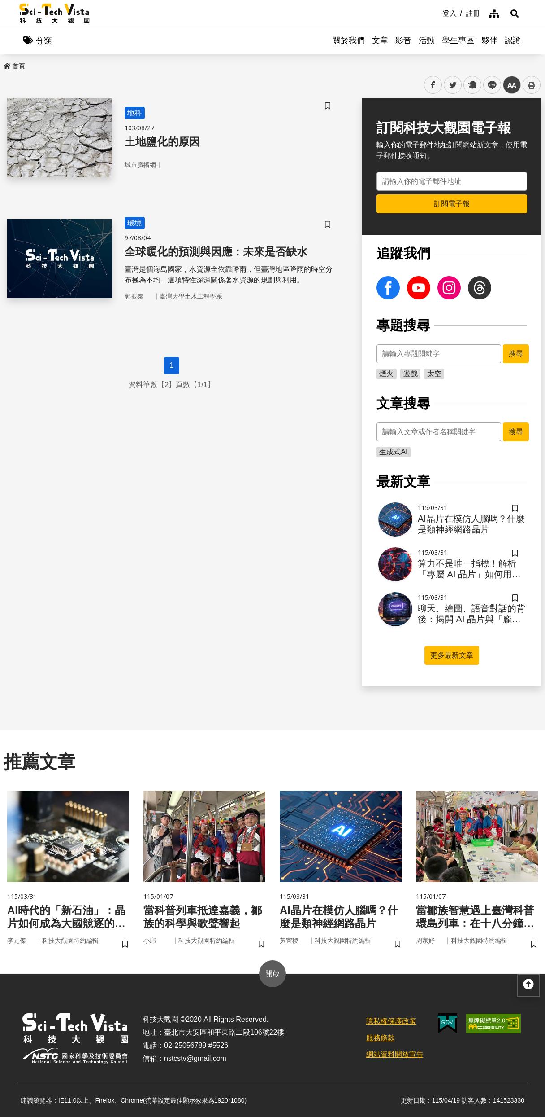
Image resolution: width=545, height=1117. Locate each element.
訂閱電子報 (452, 203)
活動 (427, 40)
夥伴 (489, 40)
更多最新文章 (451, 655)
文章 (380, 40)
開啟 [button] (272, 973)
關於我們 (349, 40)
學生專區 (458, 40)
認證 (513, 40)
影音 (403, 40)
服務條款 (380, 1038)
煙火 (386, 374)
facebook (433, 85)
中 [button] (511, 85)
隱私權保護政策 (391, 1021)
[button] (514, 13)
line (489, 85)
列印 (532, 85)
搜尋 (516, 353)
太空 (434, 374)
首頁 (14, 66)
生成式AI (393, 452)
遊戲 (410, 374)
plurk (472, 85)
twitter (453, 85)
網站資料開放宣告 (395, 1054)
